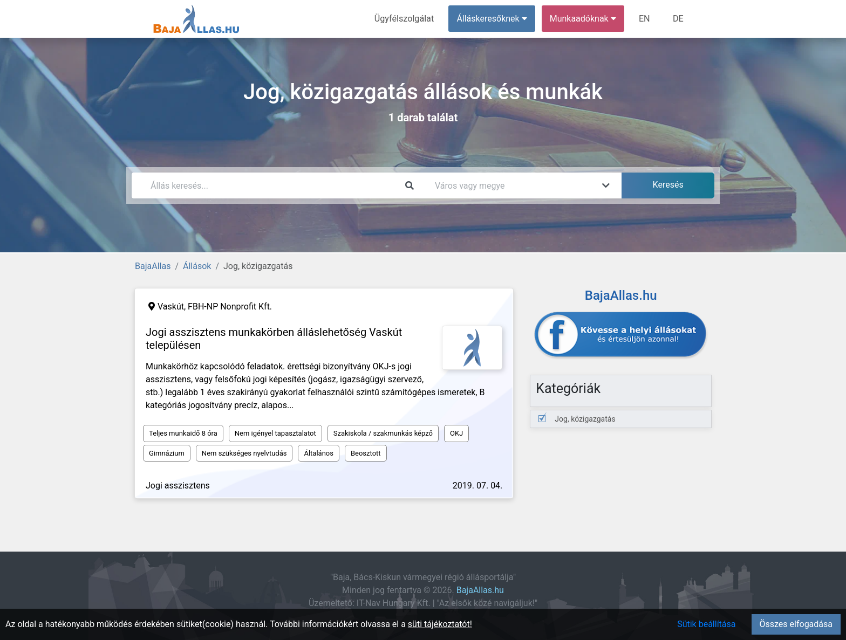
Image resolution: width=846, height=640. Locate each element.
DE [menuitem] (678, 18)
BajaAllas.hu (480, 590)
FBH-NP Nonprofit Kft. (230, 306)
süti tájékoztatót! (440, 624)
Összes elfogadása (796, 624)
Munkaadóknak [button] (583, 18)
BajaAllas (152, 266)
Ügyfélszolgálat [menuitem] (405, 18)
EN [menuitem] (645, 18)
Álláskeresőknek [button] (493, 18)
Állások (197, 266)
